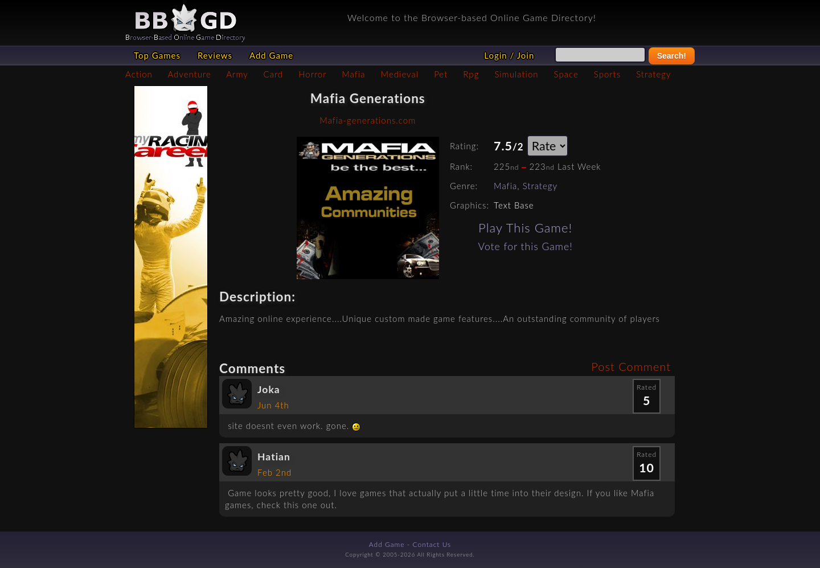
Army (237, 74)
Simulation (516, 74)
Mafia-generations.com (367, 120)
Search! (671, 55)
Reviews (215, 55)
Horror (312, 74)
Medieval (400, 74)
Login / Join (509, 55)
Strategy (653, 74)
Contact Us (432, 544)
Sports (607, 74)
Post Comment (631, 366)
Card (274, 74)
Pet (441, 74)
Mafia (353, 74)
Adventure (189, 74)
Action (139, 74)
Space (566, 74)
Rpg (471, 74)
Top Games (157, 55)
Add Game (271, 55)
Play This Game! (525, 227)
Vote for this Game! (525, 246)
